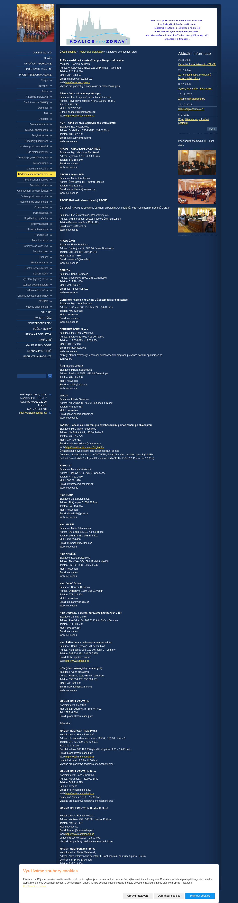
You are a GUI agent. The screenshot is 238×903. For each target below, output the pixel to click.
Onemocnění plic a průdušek (32, 190)
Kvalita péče (43, 317)
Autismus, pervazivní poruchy (37, 97)
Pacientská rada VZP (37, 356)
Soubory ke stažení (38, 69)
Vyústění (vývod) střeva (35, 279)
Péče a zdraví (42, 328)
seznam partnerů (39, 351)
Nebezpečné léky (40, 323)
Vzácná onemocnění (37, 306)
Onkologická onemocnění (34, 196)
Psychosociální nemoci (36, 179)
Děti (46, 113)
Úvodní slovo (42, 52)
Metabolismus (40, 163)
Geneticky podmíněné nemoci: (36, 142)
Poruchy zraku (40, 251)
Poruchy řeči (41, 235)
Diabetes (43, 118)
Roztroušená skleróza (36, 268)
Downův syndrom (38, 124)
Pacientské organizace (91, 51)
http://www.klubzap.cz (77, 660)
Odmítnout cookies (169, 895)
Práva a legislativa (39, 334)
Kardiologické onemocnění (34, 146)
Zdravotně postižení (37, 290)
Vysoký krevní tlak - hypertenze (195, 88)
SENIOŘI (43, 301)
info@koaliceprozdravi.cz (33, 412)
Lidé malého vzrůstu (37, 152)
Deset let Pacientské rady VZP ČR (197, 64)
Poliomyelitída (40, 212)
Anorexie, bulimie (39, 185)
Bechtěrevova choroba (36, 102)
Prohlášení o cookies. (35, 886)
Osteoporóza (41, 207)
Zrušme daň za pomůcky (191, 98)
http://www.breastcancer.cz (80, 115)
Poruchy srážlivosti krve (35, 246)
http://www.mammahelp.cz (79, 756)
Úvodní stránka (68, 51)
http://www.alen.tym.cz (77, 82)
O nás (48, 58)
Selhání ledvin (40, 273)
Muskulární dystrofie (37, 168)
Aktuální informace (38, 63)
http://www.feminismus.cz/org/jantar (84, 447)
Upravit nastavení (138, 895)
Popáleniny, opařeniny (36, 218)
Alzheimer (43, 85)
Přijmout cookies (200, 895)
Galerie (46, 312)
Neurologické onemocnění (34, 201)
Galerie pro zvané (39, 345)
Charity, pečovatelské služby (33, 295)
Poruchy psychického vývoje (33, 157)
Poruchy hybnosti (39, 223)
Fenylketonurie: (40, 135)
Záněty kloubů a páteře (35, 284)
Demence (43, 107)
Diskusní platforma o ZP (191, 109)
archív (212, 128)
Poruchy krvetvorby (37, 229)
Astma (45, 91)
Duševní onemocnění (36, 130)
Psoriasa (43, 257)
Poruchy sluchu (40, 240)
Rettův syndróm (39, 262)
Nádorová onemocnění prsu (33, 174)
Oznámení (45, 340)
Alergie (44, 80)
